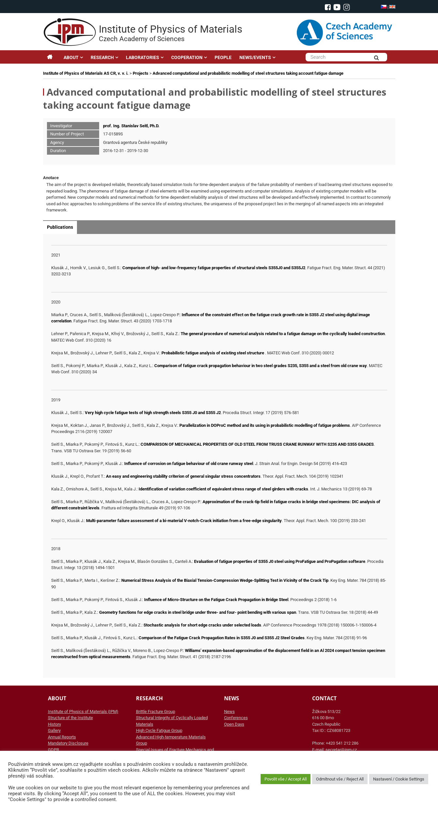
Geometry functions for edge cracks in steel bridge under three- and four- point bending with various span (197, 612)
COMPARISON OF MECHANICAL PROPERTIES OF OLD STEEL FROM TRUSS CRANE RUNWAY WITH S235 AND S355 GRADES (257, 444)
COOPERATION (187, 57)
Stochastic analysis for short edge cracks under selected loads (202, 625)
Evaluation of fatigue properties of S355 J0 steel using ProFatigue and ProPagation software (279, 561)
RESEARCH (102, 57)
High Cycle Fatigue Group (159, 730)
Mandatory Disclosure (68, 743)
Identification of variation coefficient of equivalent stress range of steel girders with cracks (223, 489)
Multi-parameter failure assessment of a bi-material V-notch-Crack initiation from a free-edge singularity (184, 520)
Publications (60, 227)
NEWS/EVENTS (255, 57)
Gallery (54, 730)
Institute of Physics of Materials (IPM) (83, 711)
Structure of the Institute (70, 717)
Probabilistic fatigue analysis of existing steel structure (213, 352)
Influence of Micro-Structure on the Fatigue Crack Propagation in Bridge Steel (216, 599)
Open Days (234, 724)
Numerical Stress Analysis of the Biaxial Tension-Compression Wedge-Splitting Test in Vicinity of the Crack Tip (224, 580)
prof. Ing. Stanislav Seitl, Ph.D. (131, 125)
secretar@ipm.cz (341, 749)
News (229, 711)
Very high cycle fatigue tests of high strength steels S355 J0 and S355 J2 (153, 412)
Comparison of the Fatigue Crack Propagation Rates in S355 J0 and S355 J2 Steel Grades (222, 637)
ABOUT (71, 57)
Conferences (236, 717)
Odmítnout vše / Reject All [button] (340, 779)
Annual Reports (62, 737)
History (54, 724)
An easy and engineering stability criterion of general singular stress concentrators (183, 476)
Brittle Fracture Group (155, 711)
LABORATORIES (142, 57)
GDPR (53, 749)
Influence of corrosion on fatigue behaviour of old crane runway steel (188, 463)
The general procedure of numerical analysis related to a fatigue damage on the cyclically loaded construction (283, 333)
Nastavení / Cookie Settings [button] (398, 779)
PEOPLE (223, 57)
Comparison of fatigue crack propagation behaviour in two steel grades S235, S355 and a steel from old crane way (260, 365)
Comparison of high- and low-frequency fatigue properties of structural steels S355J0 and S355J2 (213, 267)
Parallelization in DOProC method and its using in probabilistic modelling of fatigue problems (264, 425)
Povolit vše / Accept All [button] (285, 779)
